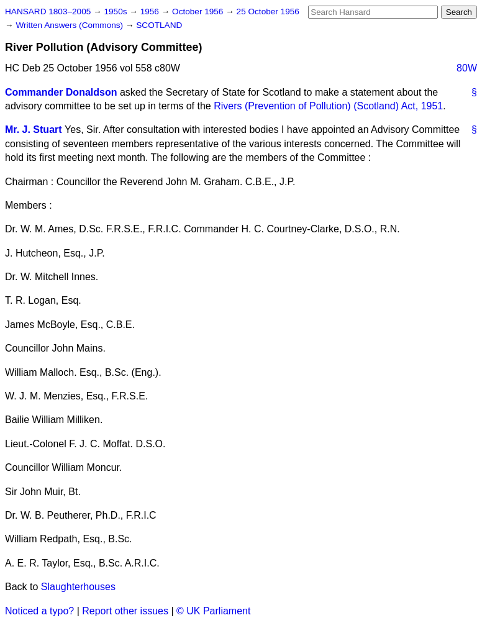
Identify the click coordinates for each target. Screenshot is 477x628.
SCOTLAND (159, 25)
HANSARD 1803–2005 (48, 11)
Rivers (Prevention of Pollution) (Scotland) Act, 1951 (328, 106)
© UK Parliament (213, 611)
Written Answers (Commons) (70, 25)
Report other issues (125, 611)
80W (467, 68)
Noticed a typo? (39, 611)
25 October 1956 (268, 11)
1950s (116, 11)
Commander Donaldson (61, 92)
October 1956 (198, 11)
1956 (150, 11)
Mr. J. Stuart (33, 129)
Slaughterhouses (78, 586)
